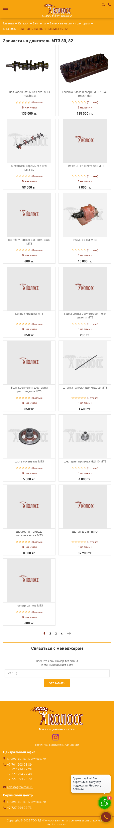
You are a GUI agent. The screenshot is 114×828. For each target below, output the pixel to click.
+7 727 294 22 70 (19, 779)
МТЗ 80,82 (10, 29)
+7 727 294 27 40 (19, 774)
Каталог (23, 23)
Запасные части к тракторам (70, 23)
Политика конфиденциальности (57, 745)
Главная (8, 23)
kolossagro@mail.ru (20, 787)
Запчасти (39, 23)
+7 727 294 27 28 (19, 769)
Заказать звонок (106, 817)
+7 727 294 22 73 (19, 808)
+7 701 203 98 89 (19, 764)
